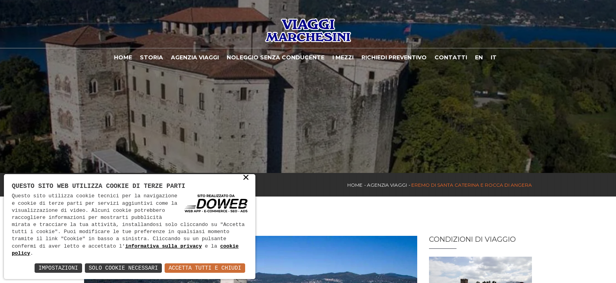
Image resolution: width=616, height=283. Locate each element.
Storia (151, 57)
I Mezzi (343, 57)
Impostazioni (58, 268)
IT (494, 57)
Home (123, 57)
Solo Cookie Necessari (123, 268)
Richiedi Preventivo (394, 57)
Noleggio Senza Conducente (275, 57)
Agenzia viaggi (195, 57)
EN (479, 57)
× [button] (245, 178)
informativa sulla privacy (163, 246)
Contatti (450, 57)
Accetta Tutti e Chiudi (205, 268)
